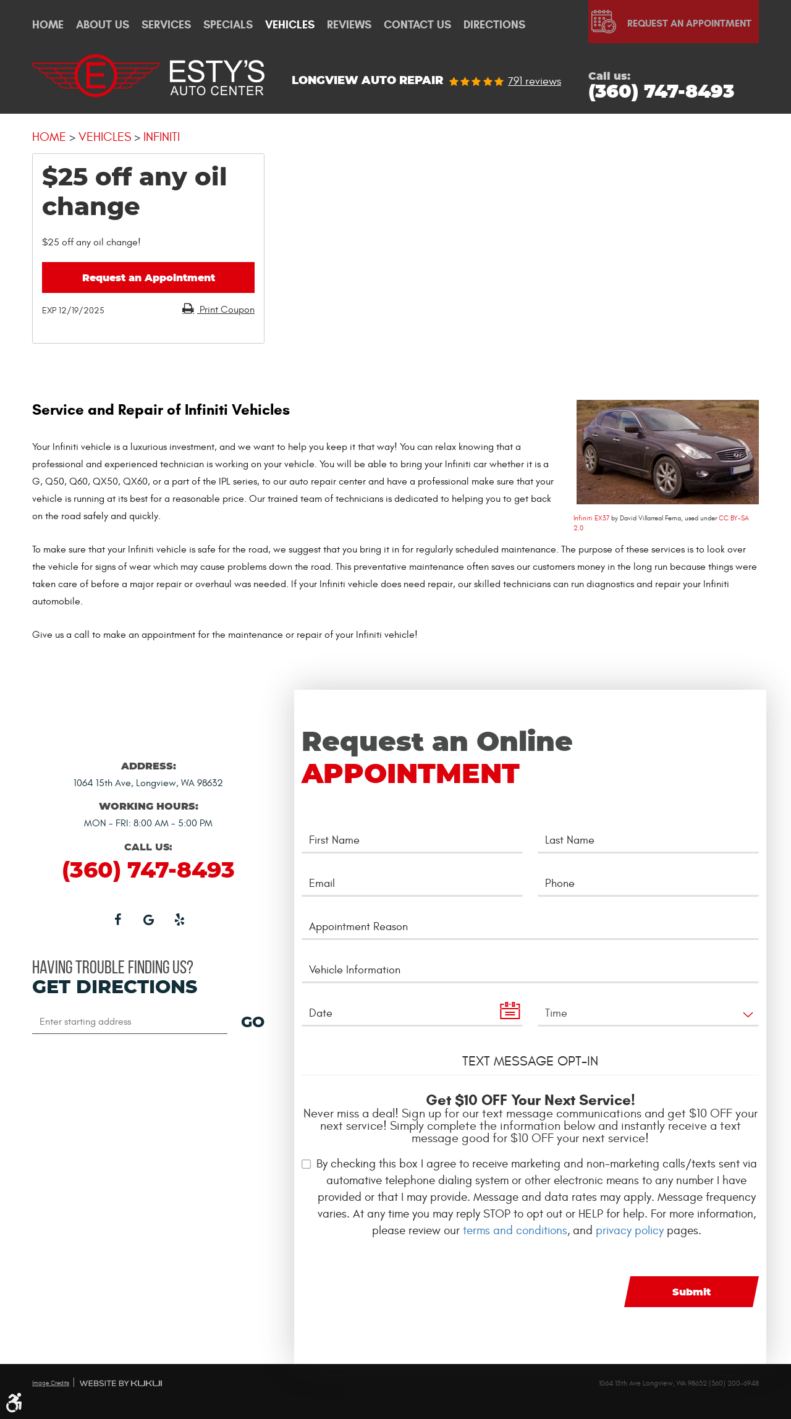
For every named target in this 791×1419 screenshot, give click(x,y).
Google (148, 919)
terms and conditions (515, 1230)
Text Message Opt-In (530, 1061)
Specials (228, 25)
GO (252, 1022)
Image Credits (50, 1383)
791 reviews (534, 81)
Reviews (349, 25)
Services (166, 25)
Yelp (179, 919)
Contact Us (417, 25)
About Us (102, 25)
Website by (120, 1383)
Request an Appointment (148, 278)
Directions (494, 25)
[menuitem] (48, 25)
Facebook (117, 919)
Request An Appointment (689, 23)
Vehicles (290, 25)
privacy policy (630, 1230)
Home (48, 25)
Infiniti (161, 137)
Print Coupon (226, 309)
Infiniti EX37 (591, 518)
